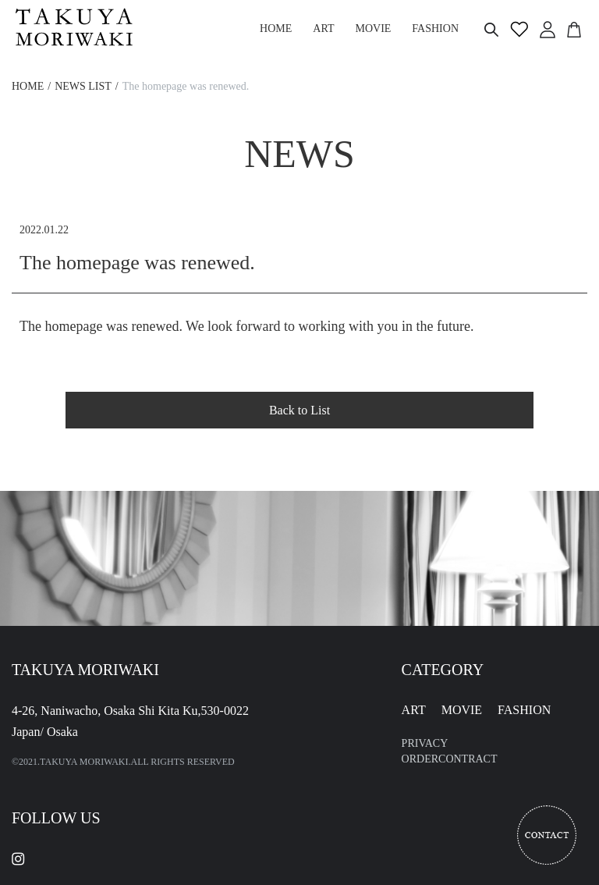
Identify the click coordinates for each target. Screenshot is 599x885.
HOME (28, 86)
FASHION (524, 709)
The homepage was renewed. (185, 86)
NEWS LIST (83, 86)
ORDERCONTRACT (450, 759)
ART (414, 709)
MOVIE (461, 709)
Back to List (299, 410)
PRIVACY (425, 743)
